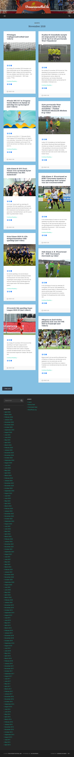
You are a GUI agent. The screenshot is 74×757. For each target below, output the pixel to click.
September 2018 (9, 643)
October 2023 (9, 488)
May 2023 (7, 501)
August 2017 (8, 676)
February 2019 (9, 630)
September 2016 (9, 704)
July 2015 (7, 739)
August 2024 (8, 463)
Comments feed (32, 407)
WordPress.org (32, 409)
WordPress (34, 753)
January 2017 (9, 694)
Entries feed (31, 404)
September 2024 (9, 460)
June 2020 (8, 590)
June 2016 (8, 711)
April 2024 (8, 473)
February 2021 (9, 569)
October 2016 (9, 701)
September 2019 (9, 612)
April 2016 (8, 717)
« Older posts (7, 388)
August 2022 (8, 524)
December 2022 (9, 513)
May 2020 (7, 592)
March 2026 (8, 414)
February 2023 (9, 508)
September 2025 (9, 430)
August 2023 (8, 493)
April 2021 (8, 564)
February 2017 (9, 691)
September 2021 (9, 551)
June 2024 (8, 468)
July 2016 (7, 709)
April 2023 (8, 503)
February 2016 (9, 722)
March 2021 (8, 567)
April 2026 (8, 412)
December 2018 (9, 635)
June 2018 (8, 651)
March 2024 (8, 475)
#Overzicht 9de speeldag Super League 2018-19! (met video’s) (19, 309)
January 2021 (9, 572)
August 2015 (8, 737)
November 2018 (9, 638)
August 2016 (8, 706)
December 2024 (9, 452)
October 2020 (9, 579)
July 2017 (7, 678)
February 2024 (9, 478)
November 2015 (9, 729)
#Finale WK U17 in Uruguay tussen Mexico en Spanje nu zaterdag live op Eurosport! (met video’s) (18, 104)
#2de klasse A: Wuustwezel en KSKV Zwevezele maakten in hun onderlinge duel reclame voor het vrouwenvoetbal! (54, 179)
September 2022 (9, 521)
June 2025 (8, 437)
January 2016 (9, 724)
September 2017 (9, 673)
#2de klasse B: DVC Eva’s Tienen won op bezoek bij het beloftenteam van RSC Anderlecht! (19, 171)
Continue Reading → (12, 81)
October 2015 (9, 732)
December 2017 (9, 666)
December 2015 (9, 727)
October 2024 (9, 457)
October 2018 (9, 640)
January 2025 (9, 450)
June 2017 (8, 681)
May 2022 (7, 531)
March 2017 (8, 689)
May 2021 (7, 562)
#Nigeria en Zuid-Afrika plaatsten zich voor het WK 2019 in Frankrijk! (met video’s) (53, 322)
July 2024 (7, 465)
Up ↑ (69, 753)
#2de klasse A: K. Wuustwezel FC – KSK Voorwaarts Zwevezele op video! (54, 254)
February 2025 (9, 447)
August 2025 (8, 432)
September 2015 (9, 734)
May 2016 (7, 714)
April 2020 (8, 595)
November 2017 (9, 668)
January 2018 (9, 663)
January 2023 (9, 511)
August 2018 (8, 645)
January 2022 (9, 541)
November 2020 (9, 577)
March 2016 (8, 719)
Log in (29, 402)
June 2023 (8, 498)
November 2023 (9, 485)
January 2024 (9, 480)
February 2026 (9, 417)
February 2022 (9, 539)
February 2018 (9, 661)
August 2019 (8, 615)
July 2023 (7, 496)
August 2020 (8, 584)
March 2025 (8, 445)
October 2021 (9, 549)
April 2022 (8, 534)
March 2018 (8, 658)
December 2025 (9, 422)
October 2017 (9, 671)
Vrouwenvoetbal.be (37, 6)
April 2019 (8, 625)
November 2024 (9, 455)
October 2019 (9, 610)
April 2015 (8, 744)
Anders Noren (61, 753)
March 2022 (8, 536)
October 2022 (9, 518)
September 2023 (9, 491)
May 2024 (7, 470)
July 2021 (7, 556)
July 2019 (7, 617)
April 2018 (8, 656)
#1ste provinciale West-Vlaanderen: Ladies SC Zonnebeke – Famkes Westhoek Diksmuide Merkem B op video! (54, 108)
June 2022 (8, 529)
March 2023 (8, 506)
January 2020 (9, 602)
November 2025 (9, 424)
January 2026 (9, 419)
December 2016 (9, 696)
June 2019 (8, 620)
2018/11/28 (11, 368)
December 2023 (9, 483)
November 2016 (9, 699)
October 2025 (9, 427)
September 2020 (9, 582)
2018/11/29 (46, 242)
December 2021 (9, 544)
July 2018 (7, 648)
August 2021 (8, 554)
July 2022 (7, 526)
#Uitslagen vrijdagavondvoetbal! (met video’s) (18, 37)
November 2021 (9, 546)
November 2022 (9, 516)
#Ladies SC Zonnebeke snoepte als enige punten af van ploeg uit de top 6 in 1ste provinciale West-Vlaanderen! (54, 38)
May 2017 (7, 683)
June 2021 (8, 559)
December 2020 (9, 574)
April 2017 (8, 686)
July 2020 (7, 587)
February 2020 (9, 600)
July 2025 (7, 435)
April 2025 (8, 442)
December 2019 (9, 605)
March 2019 (8, 628)
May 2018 (7, 653)
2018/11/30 (11, 91)
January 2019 (9, 633)
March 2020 (8, 597)
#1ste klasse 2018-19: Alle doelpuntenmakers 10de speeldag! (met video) (17, 238)
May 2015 (7, 742)
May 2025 (7, 440)
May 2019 (7, 623)
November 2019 (9, 607)
